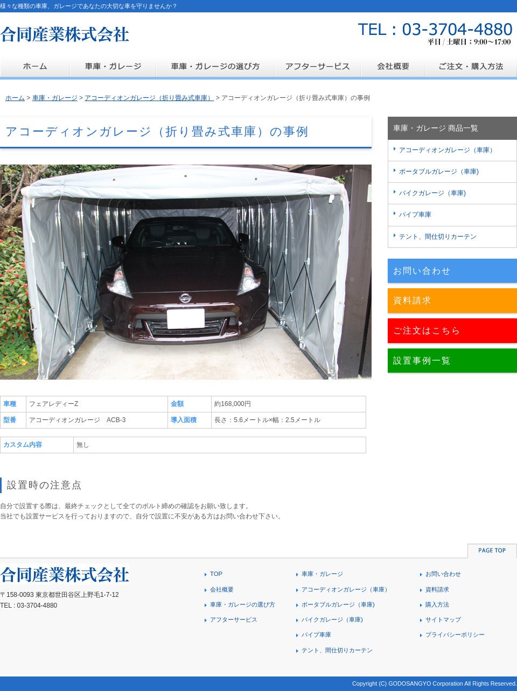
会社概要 (222, 589)
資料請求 (412, 300)
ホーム (15, 98)
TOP (216, 574)
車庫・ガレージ (55, 98)
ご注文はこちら (427, 330)
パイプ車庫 (415, 214)
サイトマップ (443, 619)
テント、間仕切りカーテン (438, 236)
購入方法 (437, 604)
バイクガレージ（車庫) (432, 193)
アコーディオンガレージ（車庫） (447, 150)
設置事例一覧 (422, 360)
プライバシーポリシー (455, 634)
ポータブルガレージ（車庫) (439, 171)
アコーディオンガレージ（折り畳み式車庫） (149, 98)
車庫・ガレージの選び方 (242, 604)
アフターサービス (233, 619)
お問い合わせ (422, 270)
